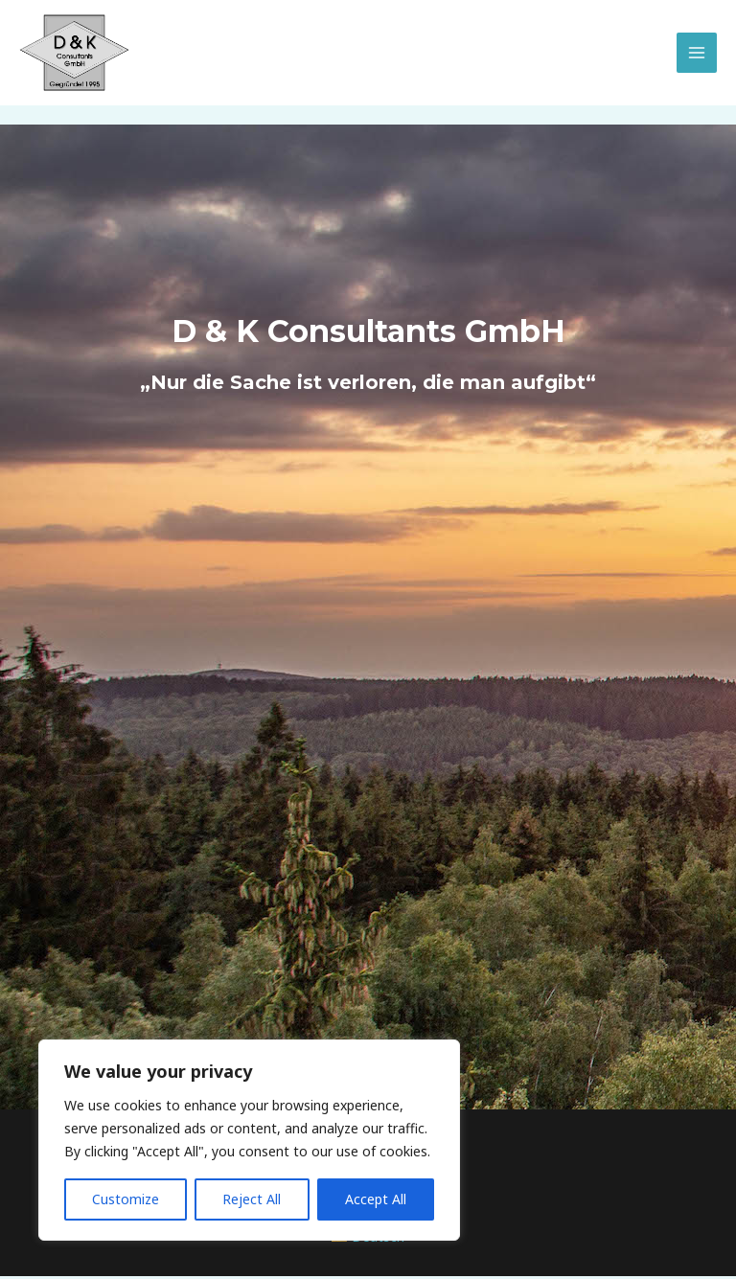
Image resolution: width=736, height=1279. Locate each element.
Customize (125, 1199)
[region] (249, 1140)
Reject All (251, 1199)
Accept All (375, 1199)
